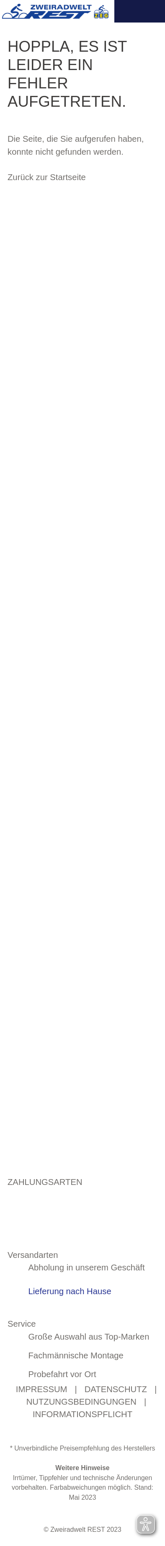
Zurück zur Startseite (47, 177)
